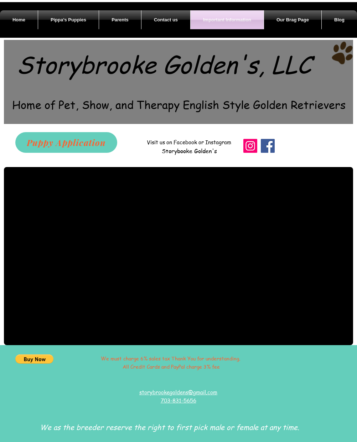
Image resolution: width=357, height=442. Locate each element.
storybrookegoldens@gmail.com (178, 392)
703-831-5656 (178, 400)
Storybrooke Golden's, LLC (164, 63)
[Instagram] (250, 146)
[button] (34, 359)
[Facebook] (268, 146)
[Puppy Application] (66, 142)
